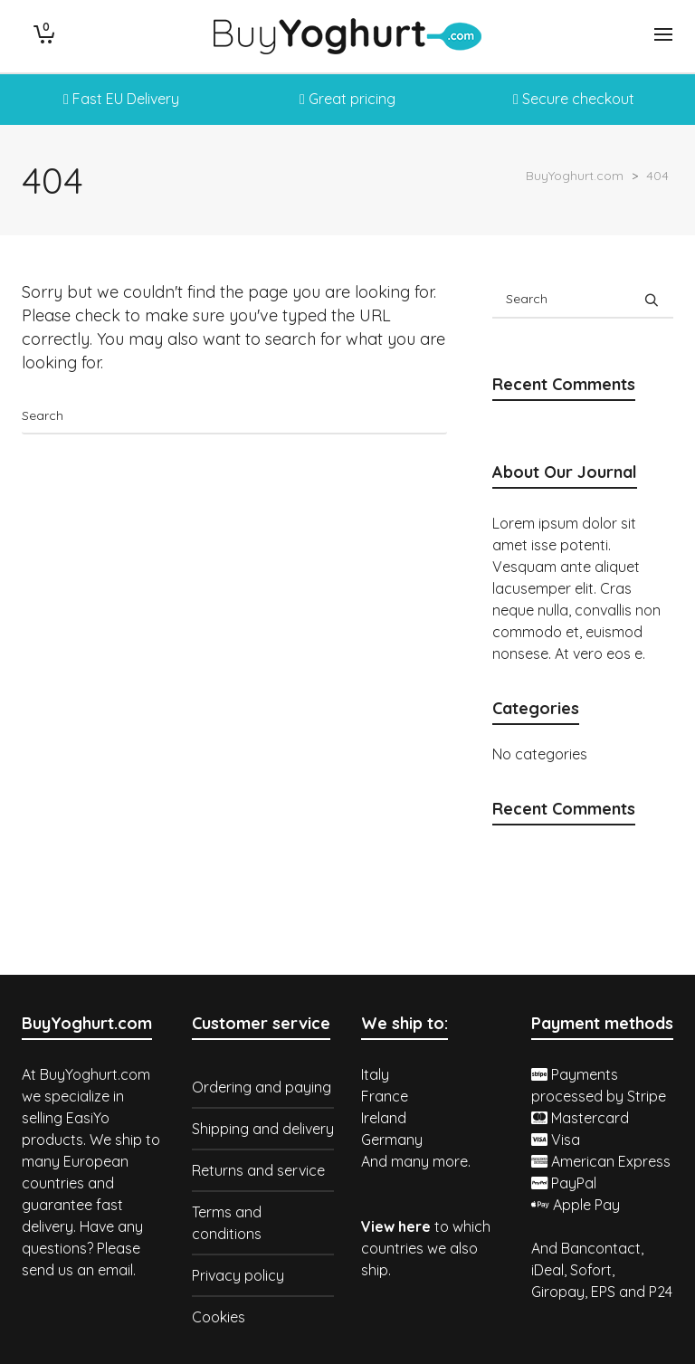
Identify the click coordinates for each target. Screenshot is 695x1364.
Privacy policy (238, 1275)
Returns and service (258, 1170)
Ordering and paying (261, 1087)
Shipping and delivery (263, 1129)
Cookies (218, 1317)
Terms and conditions (227, 1223)
